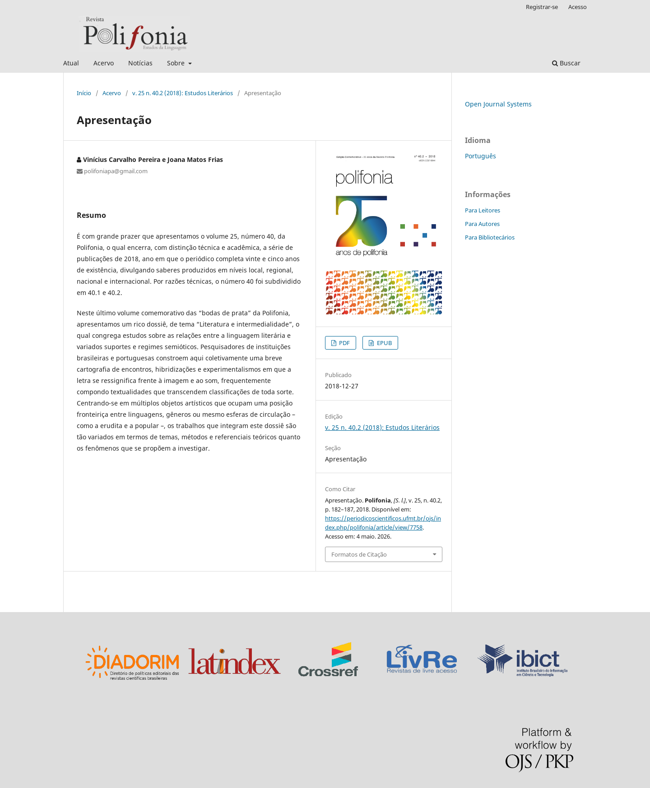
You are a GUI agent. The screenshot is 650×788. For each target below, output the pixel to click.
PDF (344, 343)
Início (84, 93)
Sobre (176, 63)
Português (480, 156)
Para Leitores (482, 210)
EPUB (384, 343)
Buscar (566, 63)
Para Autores (482, 224)
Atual (71, 63)
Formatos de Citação (359, 554)
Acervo (103, 63)
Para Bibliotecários (490, 237)
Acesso (577, 7)
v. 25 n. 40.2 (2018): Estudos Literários (182, 93)
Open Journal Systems (498, 104)
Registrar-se (542, 7)
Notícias (140, 63)
